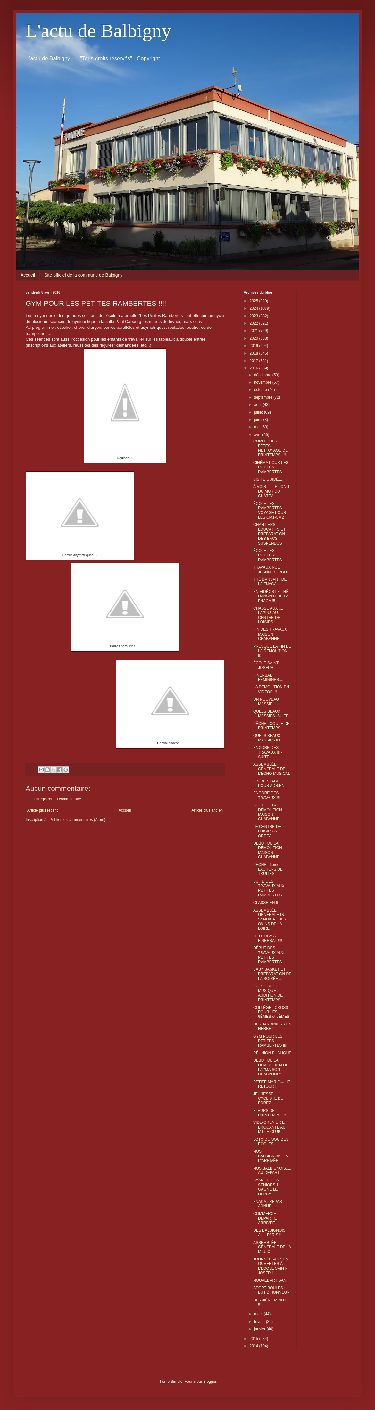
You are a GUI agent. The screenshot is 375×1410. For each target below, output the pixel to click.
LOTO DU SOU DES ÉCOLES (270, 1141)
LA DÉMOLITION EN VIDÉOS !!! (271, 689)
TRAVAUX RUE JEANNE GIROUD (271, 569)
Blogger (209, 1381)
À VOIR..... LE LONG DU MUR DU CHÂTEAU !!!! (271, 491)
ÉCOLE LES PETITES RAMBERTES (267, 555)
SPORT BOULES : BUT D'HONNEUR (271, 1290)
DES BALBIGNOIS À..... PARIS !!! (269, 1232)
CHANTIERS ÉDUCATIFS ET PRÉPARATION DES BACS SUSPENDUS (269, 534)
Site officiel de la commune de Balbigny (83, 275)
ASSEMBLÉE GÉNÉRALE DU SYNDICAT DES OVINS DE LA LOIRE (269, 919)
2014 (254, 1346)
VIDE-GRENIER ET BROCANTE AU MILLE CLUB (270, 1127)
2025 (254, 301)
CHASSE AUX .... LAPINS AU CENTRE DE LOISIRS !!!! (268, 615)
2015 (254, 1338)
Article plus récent (42, 810)
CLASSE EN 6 (265, 902)
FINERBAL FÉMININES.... (268, 677)
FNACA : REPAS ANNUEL (267, 1203)
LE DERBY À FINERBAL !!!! (267, 938)
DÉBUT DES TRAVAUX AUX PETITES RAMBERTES (268, 955)
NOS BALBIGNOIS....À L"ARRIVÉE (270, 1156)
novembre (263, 382)
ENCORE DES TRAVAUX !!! (266, 795)
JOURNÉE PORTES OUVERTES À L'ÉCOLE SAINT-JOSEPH (270, 1266)
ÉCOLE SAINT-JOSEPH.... (266, 665)
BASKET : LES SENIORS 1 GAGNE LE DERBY (266, 1187)
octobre (261, 389)
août (258, 404)
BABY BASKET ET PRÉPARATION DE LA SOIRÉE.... (272, 974)
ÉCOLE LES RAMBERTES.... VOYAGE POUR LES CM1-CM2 (269, 510)
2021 (254, 330)
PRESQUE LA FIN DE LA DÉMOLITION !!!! (272, 651)
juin (257, 419)
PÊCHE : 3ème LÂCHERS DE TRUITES (268, 869)
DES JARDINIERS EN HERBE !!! (272, 1026)
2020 (254, 338)
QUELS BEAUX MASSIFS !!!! (266, 737)
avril (258, 435)
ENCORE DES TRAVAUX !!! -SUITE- (267, 752)
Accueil (28, 275)
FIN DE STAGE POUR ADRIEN (269, 783)
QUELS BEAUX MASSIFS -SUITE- (271, 713)
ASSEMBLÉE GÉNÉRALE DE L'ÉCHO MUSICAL (271, 769)
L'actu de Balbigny (98, 30)
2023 (254, 316)
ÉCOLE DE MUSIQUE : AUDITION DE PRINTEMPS (268, 993)
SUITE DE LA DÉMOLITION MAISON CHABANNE (267, 812)
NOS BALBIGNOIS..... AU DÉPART (272, 1170)
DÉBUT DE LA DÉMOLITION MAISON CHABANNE (267, 850)
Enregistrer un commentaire (57, 799)
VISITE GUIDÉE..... (270, 479)
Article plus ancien (207, 810)
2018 (254, 353)
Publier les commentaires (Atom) (77, 819)
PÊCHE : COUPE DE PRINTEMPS (271, 725)
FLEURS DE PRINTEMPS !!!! (269, 1112)
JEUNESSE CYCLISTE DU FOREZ (268, 1099)
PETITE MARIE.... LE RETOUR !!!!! (271, 1084)
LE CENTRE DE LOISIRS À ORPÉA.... (267, 831)
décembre (263, 375)
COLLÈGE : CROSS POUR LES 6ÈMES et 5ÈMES (271, 1012)
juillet (259, 412)
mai (258, 427)
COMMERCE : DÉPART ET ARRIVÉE (266, 1218)
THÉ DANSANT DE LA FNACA (270, 581)
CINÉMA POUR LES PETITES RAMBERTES (270, 467)
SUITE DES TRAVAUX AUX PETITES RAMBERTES (268, 888)
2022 (254, 323)
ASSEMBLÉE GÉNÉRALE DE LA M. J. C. (272, 1247)
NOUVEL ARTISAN (269, 1280)
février (260, 1321)
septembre (263, 397)
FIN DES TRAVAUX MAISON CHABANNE (270, 634)
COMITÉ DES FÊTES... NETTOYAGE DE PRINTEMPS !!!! (270, 448)
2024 (254, 308)
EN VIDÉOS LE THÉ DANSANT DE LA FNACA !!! (270, 596)
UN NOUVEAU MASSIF (266, 701)
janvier (260, 1329)
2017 (254, 361)
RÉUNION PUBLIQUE (272, 1053)
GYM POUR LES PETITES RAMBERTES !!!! (270, 1041)
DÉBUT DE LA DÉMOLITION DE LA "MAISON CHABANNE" (270, 1067)
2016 (254, 368)
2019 (254, 346)
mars (259, 1314)
